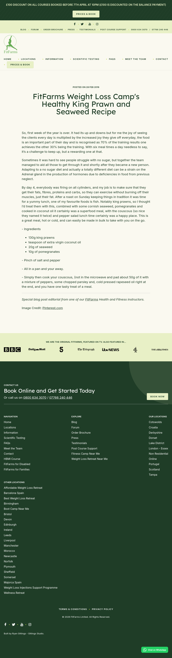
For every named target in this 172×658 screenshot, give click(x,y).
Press (71, 29)
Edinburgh (10, 524)
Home (7, 59)
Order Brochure (53, 29)
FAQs (112, 59)
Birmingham (11, 503)
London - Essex (158, 448)
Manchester (11, 545)
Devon (8, 519)
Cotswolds (155, 422)
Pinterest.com (52, 308)
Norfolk (8, 561)
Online (153, 459)
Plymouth (9, 566)
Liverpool (9, 540)
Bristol (8, 514)
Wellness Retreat (14, 592)
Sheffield (9, 571)
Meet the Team (135, 59)
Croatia (153, 427)
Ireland (8, 529)
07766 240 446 (160, 29)
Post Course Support (113, 29)
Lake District (156, 443)
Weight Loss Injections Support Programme (30, 587)
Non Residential (158, 453)
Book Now (157, 396)
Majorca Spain (13, 582)
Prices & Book (86, 14)
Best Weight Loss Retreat (19, 498)
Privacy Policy (102, 609)
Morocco (9, 550)
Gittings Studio (36, 633)
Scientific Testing (86, 59)
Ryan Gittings (19, 633)
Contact (162, 59)
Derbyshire (155, 432)
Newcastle (10, 556)
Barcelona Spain (14, 493)
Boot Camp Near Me (16, 508)
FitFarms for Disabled (17, 464)
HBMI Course (12, 459)
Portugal (154, 464)
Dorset (153, 438)
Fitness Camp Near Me (85, 453)
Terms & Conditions (73, 609)
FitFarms (91, 299)
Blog (23, 29)
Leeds (7, 535)
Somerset (10, 577)
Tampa (153, 474)
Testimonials (87, 29)
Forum (35, 29)
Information (54, 59)
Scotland (154, 469)
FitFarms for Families (17, 469)
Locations (28, 59)
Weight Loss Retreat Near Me (89, 459)
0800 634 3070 (139, 29)
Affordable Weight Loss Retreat (23, 487)
